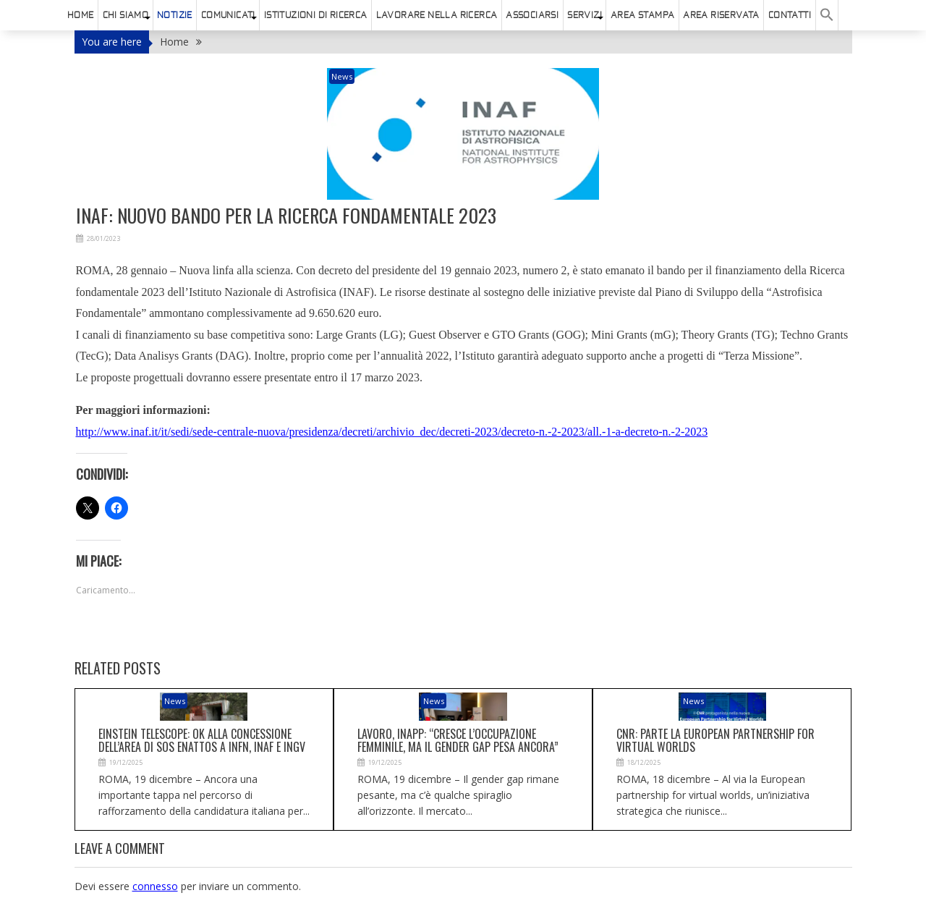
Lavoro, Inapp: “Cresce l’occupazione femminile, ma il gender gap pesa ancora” (457, 740)
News (341, 76)
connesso (155, 886)
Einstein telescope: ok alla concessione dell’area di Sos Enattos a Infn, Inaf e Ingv (201, 740)
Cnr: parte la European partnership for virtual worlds (715, 740)
